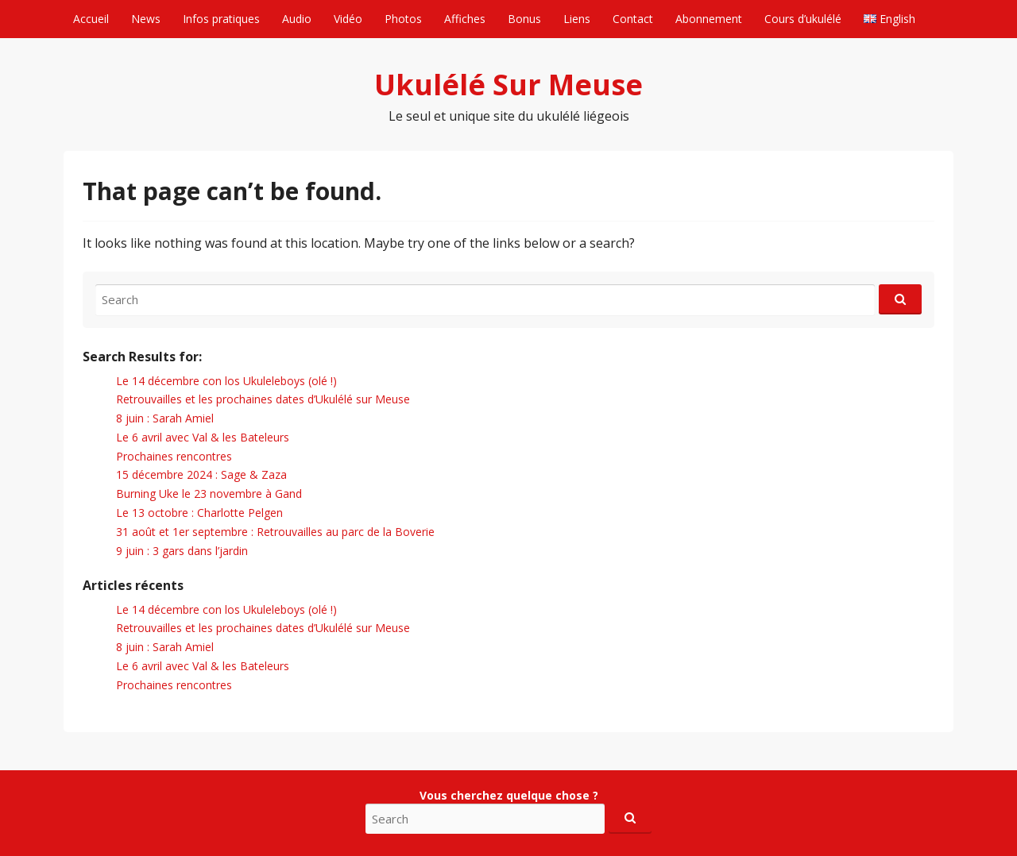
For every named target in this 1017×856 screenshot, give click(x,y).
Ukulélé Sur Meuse (508, 84)
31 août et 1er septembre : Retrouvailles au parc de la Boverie (275, 531)
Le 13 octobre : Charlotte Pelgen (199, 512)
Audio (296, 18)
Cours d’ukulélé (802, 18)
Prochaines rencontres (174, 456)
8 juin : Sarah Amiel (165, 418)
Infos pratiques (221, 18)
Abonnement (708, 18)
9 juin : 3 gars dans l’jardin (182, 550)
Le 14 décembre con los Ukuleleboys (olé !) (226, 380)
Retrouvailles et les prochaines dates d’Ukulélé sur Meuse (263, 399)
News (145, 18)
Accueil (91, 18)
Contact (633, 18)
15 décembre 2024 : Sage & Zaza (201, 474)
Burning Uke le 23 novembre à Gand (209, 493)
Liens (576, 18)
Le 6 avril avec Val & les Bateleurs (202, 437)
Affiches (464, 18)
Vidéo (348, 18)
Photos (403, 18)
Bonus (524, 18)
